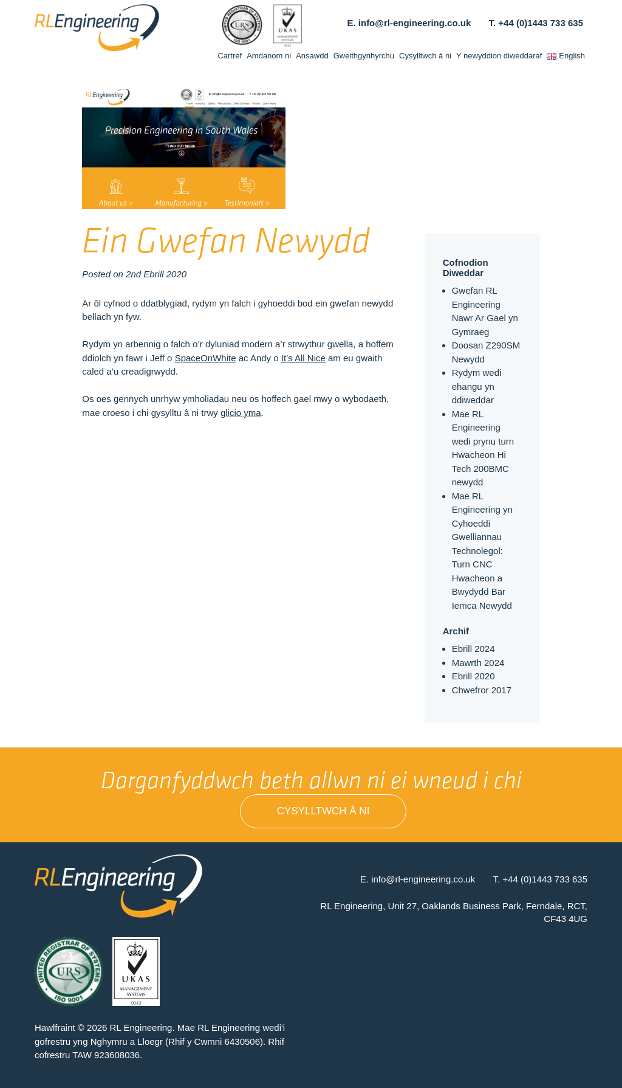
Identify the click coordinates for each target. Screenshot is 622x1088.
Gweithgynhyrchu (363, 55)
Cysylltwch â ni (425, 55)
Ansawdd (312, 55)
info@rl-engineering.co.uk (414, 23)
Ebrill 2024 (473, 648)
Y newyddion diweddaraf (499, 55)
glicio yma (240, 412)
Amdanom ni (269, 55)
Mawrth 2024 (478, 662)
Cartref (229, 55)
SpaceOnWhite (205, 358)
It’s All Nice (303, 358)
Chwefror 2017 (481, 690)
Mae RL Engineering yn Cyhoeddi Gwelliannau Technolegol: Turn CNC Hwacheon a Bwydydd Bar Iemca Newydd (482, 551)
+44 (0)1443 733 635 (540, 23)
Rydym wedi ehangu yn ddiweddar (477, 386)
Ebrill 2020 (473, 676)
